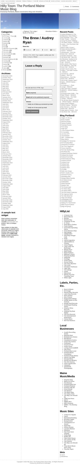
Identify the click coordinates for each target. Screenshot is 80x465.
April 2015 (6, 88)
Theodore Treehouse (70, 267)
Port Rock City (65, 151)
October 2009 (7, 182)
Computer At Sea (69, 221)
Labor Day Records (70, 294)
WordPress (64, 456)
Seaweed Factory (66, 174)
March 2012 (6, 131)
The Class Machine (70, 263)
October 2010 (7, 161)
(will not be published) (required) (37, 100)
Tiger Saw (67, 268)
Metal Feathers (68, 253)
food (4, 47)
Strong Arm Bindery (70, 360)
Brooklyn (6, 50)
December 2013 (7, 99)
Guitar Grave (68, 346)
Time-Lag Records (70, 363)
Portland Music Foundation (69, 353)
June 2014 (6, 93)
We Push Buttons (69, 320)
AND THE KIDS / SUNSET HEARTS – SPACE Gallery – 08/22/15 (69, 90)
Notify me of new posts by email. (37, 110)
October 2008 (7, 203)
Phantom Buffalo (69, 256)
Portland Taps (65, 166)
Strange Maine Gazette (68, 178)
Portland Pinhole (66, 160)
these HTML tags (38, 91)
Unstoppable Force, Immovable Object (67, 200)
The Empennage (66, 187)
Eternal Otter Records (71, 292)
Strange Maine (68, 359)
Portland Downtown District (69, 153)
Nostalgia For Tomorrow (68, 141)
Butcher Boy (68, 220)
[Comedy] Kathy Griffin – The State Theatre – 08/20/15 (69, 94)
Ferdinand (67, 343)
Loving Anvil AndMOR (71, 348)
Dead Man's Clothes (70, 224)
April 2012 (6, 129)
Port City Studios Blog (67, 150)
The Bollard (67, 391)
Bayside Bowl (68, 335)
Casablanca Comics (70, 340)
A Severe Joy (68, 215)
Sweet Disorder (65, 183)
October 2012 (7, 118)
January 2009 (7, 198)
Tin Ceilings (68, 270)
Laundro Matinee (69, 429)
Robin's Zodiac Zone (67, 173)
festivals (5, 43)
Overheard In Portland (67, 144)
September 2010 (8, 163)
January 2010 (7, 177)
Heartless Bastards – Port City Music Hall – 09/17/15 (69, 56)
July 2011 (5, 145)
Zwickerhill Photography (68, 367)
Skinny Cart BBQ (69, 357)
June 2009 (6, 189)
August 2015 (6, 81)
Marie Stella (67, 251)
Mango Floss (68, 249)
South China (68, 260)
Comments (75, 6)
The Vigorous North (67, 194)
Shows (5, 70)
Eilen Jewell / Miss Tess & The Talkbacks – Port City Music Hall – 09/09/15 (68, 65)
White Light (67, 278)
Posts (67, 6)
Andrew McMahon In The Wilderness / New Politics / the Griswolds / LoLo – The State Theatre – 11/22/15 (69, 37)
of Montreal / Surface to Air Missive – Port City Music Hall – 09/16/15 (69, 60)
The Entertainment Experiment (70, 316)
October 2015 (7, 77)
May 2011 (6, 148)
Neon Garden (68, 295)
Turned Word (68, 319)
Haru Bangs (68, 232)
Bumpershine (68, 421)
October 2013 (7, 101)
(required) (31, 96)
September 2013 (8, 102)
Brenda (66, 218)
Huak (65, 238)
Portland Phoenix (69, 386)
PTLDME (64, 169)
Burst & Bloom (68, 289)
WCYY (66, 400)
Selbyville (67, 257)
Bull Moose (67, 338)
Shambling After (66, 176)
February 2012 (7, 132)
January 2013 (7, 113)
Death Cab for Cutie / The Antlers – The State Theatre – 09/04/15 (69, 70)
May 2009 (6, 191)
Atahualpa (47, 463)
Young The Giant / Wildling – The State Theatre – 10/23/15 (70, 41)
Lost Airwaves (65, 135)
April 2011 (6, 150)
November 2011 (7, 138)
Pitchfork (67, 430)
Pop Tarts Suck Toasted (69, 432)
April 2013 (6, 108)
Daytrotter (67, 425)
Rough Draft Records (71, 303)
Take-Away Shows (70, 438)
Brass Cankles (65, 119)
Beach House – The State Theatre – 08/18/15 (68, 97)
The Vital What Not (66, 196)
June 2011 (6, 147)
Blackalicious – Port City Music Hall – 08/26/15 (68, 77)
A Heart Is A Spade (70, 414)
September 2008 (8, 205)
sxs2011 (5, 66)
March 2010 (6, 173)
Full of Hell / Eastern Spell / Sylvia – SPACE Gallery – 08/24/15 (69, 82)
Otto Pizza (67, 349)
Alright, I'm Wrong (66, 118)
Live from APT (65, 134)
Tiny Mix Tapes (69, 449)
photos (5, 55)
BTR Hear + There (8, 36)
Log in (63, 455)
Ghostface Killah (51, 31)
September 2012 (8, 120)
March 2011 (6, 152)
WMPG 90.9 (67, 401)
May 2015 (6, 86)
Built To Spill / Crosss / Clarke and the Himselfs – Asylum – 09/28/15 (68, 49)
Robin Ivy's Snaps (66, 171)
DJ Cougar (67, 291)
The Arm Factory (69, 362)
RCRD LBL (67, 436)
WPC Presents (68, 403)
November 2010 (7, 159)
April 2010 (6, 171)
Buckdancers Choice (70, 337)
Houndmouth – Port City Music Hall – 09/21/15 (68, 53)
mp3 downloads (8, 54)
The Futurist (68, 441)
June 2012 (6, 125)
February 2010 (7, 175)
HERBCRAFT (68, 234)
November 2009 (7, 180)
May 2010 (6, 170)
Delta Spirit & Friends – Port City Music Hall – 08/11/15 (69, 111)
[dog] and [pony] (66, 206)
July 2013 (5, 104)
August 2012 (6, 122)
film (4, 45)
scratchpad (6, 62)
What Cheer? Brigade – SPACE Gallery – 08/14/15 (69, 104)
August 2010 (6, 164)
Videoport (67, 365)
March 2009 (6, 194)
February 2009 (7, 196)
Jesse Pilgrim (68, 245)
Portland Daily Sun (70, 384)
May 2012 (6, 127)
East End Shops (66, 121)
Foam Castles (68, 226)
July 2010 (5, 166)
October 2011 (7, 140)
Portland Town (65, 167)
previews (6, 57)
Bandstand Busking (70, 418)
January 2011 (7, 155)
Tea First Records (69, 314)
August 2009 (6, 186)
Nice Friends (68, 297)
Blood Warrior (68, 217)
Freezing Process (66, 125)
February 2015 (7, 92)
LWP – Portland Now (67, 137)
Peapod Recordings (70, 298)
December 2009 (7, 178)
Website (28, 105)
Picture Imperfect (66, 148)
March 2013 (6, 109)
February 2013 (7, 111)
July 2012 (5, 124)
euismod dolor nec (12, 221)
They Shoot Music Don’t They (70, 446)
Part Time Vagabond (67, 146)
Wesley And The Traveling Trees (69, 275)
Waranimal (67, 273)
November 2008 (7, 202)
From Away (64, 127)
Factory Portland (66, 123)
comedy (5, 38)
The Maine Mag (69, 392)
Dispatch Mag (68, 380)
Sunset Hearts (68, 262)
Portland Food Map (66, 157)
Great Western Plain (70, 231)
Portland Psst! (65, 162)
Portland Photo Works (71, 355)
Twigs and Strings (66, 197)
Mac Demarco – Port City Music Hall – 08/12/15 (68, 107)
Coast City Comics (70, 341)
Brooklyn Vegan (69, 419)
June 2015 (6, 85)
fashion (5, 41)
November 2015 (7, 76)
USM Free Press (69, 398)
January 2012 (7, 134)
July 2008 (5, 209)
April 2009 (6, 193)
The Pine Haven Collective (69, 192)
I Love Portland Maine (67, 130)
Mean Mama (65, 139)
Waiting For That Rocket (68, 203)
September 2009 (8, 184)
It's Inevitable (65, 132)
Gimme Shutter (69, 427)
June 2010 (6, 168)
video (4, 68)
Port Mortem (68, 383)
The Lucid (67, 265)
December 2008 (7, 200)
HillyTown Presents (8, 48)
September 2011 (8, 141)
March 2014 (6, 95)
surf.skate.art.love (66, 180)
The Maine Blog (66, 189)
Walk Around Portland (67, 204)
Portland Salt (65, 164)
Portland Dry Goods (67, 155)
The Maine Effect (66, 190)
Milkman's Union (69, 254)
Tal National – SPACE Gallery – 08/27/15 (67, 74)
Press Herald (68, 389)
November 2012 (7, 116)
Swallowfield (64, 182)
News (4, 34)
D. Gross (67, 223)
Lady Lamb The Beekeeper (69, 247)
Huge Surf (64, 128)
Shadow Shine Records (68, 308)
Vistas (66, 271)
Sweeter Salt (65, 185)
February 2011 (7, 154)
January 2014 (7, 97)
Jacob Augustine (69, 240)
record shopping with (9, 59)
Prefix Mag (67, 435)
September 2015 (8, 79)
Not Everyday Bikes (67, 143)
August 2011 (6, 143)
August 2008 (6, 207)
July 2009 (5, 187)
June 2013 (6, 106)
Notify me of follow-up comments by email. (40, 107)
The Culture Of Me (70, 440)
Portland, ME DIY (69, 387)
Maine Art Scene (69, 381)
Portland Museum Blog (68, 158)
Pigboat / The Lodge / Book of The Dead (30, 32)
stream (5, 64)
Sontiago (67, 259)
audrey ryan (47, 55)
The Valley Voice (69, 394)
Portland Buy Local (70, 351)
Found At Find (68, 345)
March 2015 (6, 90)
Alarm (66, 416)
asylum (41, 55)
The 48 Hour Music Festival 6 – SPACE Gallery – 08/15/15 (69, 101)
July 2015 (5, 83)
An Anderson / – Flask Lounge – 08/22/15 (67, 86)
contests (5, 39)
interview (6, 52)
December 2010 (7, 157)
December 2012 (7, 115)
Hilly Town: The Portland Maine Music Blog (22, 7)
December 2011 (7, 136)
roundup (5, 61)
